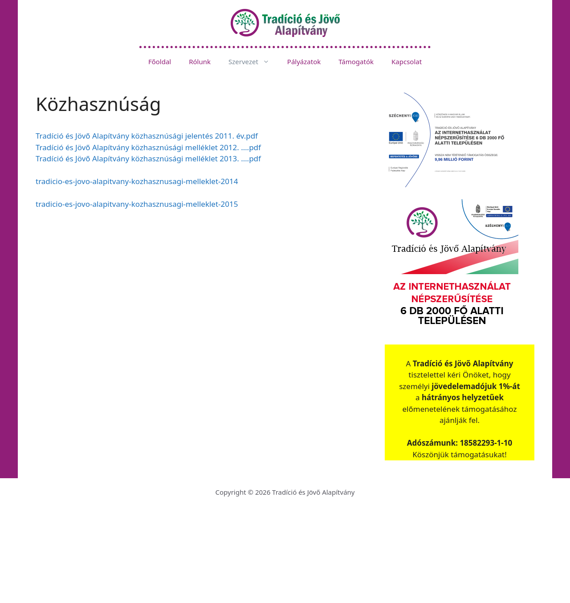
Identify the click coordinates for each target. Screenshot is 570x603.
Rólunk (200, 61)
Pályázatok (304, 61)
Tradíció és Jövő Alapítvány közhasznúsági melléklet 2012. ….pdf (148, 147)
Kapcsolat (406, 61)
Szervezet (253, 61)
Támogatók (356, 61)
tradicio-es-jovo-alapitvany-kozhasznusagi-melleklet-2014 (137, 181)
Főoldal (159, 61)
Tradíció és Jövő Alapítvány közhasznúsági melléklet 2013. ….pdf (148, 158)
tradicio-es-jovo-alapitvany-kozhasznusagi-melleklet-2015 (137, 204)
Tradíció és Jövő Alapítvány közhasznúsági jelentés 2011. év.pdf (147, 136)
